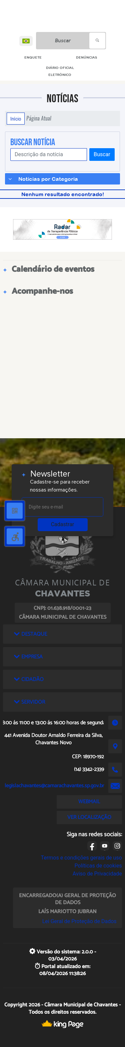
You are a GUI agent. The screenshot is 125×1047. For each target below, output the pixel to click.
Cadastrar (62, 524)
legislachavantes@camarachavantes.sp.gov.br (54, 785)
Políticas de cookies (98, 866)
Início (15, 118)
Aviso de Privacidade (97, 874)
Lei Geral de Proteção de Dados (79, 921)
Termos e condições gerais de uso (81, 858)
